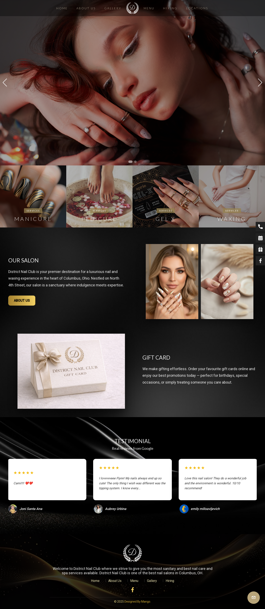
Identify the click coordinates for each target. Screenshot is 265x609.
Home (61, 8)
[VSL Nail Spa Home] (132, 553)
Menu (149, 8)
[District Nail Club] (132, 8)
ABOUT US (22, 301)
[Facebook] (132, 589)
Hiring (170, 8)
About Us (86, 8)
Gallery (112, 8)
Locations (197, 8)
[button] (130, 161)
